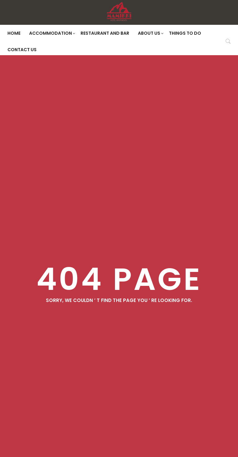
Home (13, 33)
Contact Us (22, 50)
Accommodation (52, 33)
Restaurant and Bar (105, 33)
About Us (151, 33)
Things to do (185, 33)
